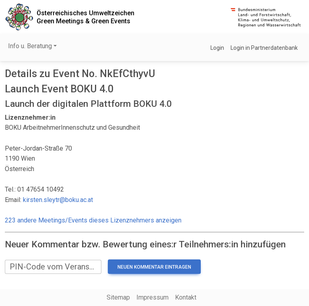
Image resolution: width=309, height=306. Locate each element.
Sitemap (118, 297)
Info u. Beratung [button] (30, 46)
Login (217, 48)
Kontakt (185, 297)
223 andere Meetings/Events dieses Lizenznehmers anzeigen (93, 220)
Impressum (152, 297)
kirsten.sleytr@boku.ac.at (58, 200)
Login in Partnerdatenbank (264, 48)
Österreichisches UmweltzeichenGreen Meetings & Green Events (85, 16)
